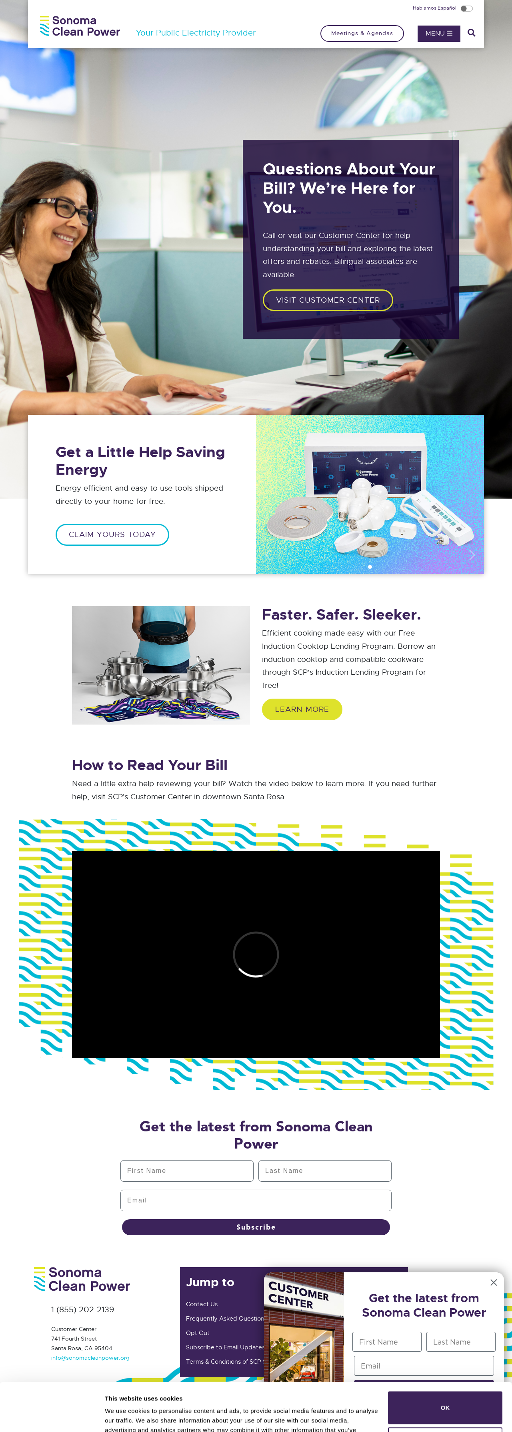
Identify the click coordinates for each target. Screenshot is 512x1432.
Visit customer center (328, 300)
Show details (123, 1416)
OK (445, 1362)
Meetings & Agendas (362, 33)
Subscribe (256, 1227)
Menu (439, 34)
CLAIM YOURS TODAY (112, 534)
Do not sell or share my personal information (445, 1398)
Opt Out (198, 1333)
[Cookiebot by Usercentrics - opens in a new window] (52, 1416)
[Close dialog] (494, 1282)
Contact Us (202, 1304)
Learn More (302, 709)
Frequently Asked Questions (226, 1318)
